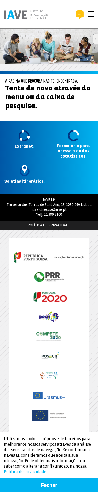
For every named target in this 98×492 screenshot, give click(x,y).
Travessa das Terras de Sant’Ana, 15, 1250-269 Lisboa (49, 205)
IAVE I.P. (49, 200)
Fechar (49, 485)
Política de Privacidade (49, 225)
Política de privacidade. (25, 472)
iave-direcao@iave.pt (49, 210)
